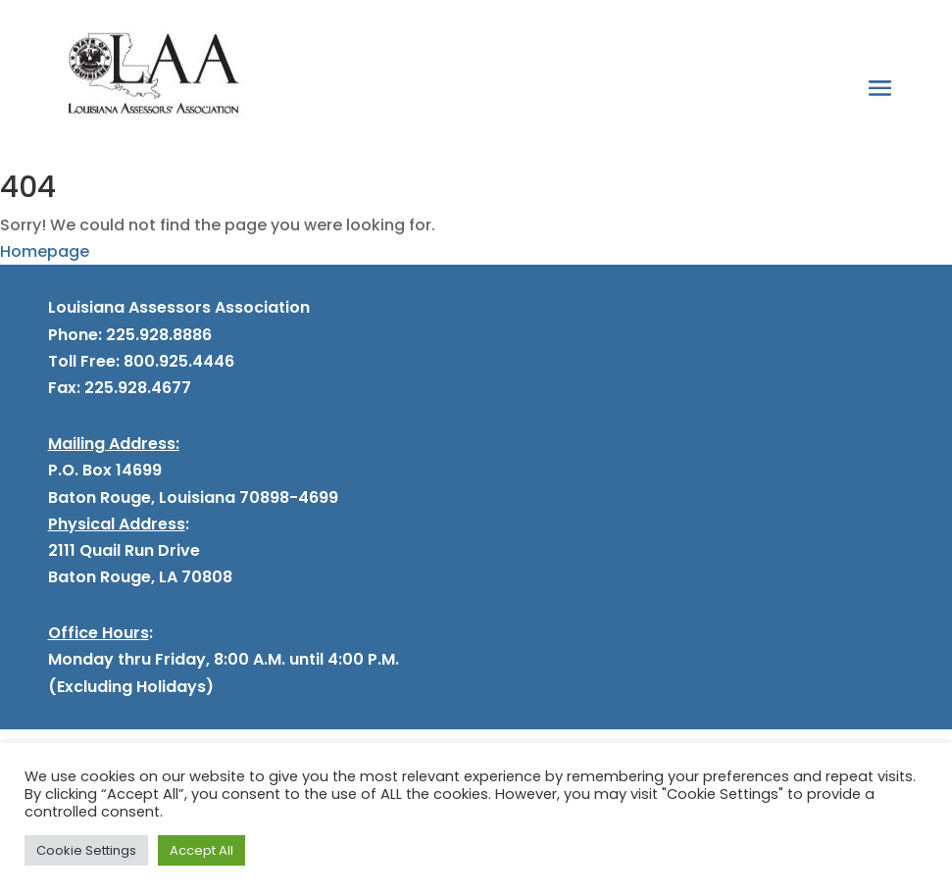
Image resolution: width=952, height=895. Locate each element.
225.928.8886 (159, 334)
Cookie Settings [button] (86, 850)
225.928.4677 (135, 387)
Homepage (44, 251)
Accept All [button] (201, 850)
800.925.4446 (177, 361)
